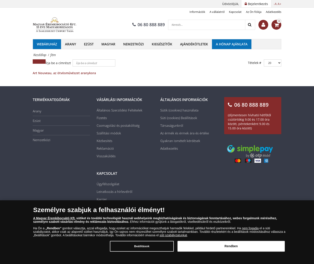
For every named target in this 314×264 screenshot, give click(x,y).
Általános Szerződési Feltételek (119, 110)
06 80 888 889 (148, 24)
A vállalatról (217, 12)
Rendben (231, 248)
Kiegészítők (162, 44)
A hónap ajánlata (231, 44)
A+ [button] (279, 4)
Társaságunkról (171, 125)
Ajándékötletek (194, 44)
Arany (70, 44)
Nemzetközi (133, 44)
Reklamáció (105, 148)
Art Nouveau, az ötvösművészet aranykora (64, 73)
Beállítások (189, 118)
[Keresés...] (206, 25)
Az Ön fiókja (253, 12)
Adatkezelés (273, 12)
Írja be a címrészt (59, 63)
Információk (197, 12)
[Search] (250, 25)
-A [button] (275, 4)
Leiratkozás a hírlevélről (114, 191)
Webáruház (47, 44)
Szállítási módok (109, 133)
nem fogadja (250, 230)
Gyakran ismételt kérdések (180, 141)
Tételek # (254, 63)
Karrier (102, 199)
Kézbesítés (104, 141)
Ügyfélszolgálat (108, 184)
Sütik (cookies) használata (179, 110)
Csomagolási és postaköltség (118, 125)
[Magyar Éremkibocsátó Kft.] (54, 25)
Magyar (108, 44)
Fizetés (102, 118)
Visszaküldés (106, 156)
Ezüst (89, 44)
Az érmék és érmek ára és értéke (184, 133)
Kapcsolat (235, 12)
